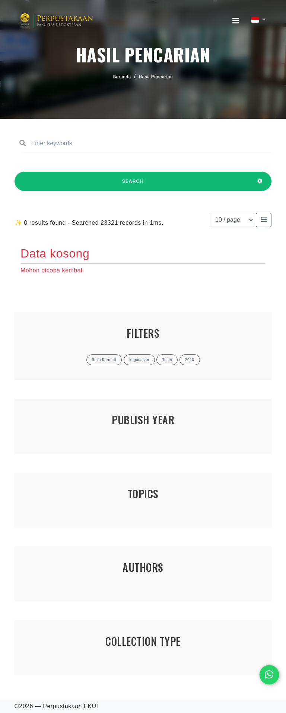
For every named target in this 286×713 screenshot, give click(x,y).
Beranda (122, 77)
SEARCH (133, 184)
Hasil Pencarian (156, 77)
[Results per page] (231, 220)
